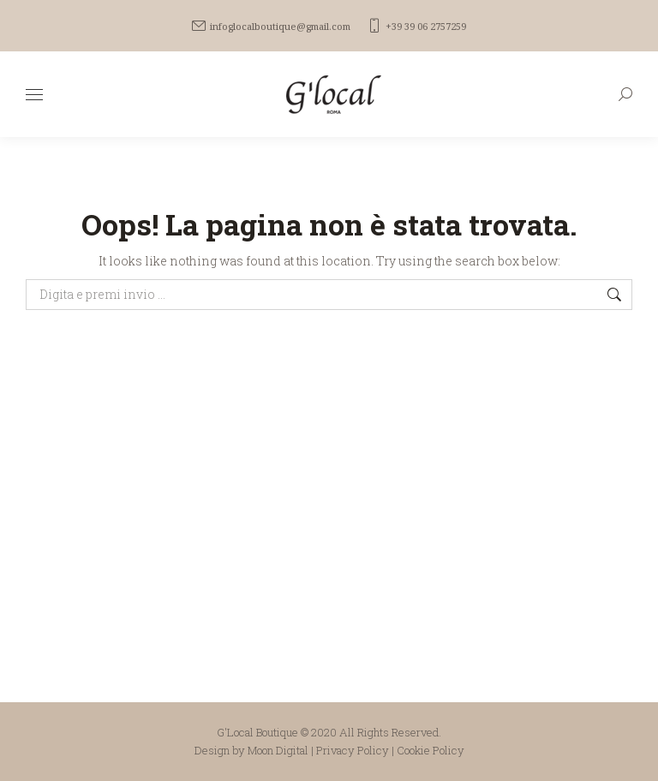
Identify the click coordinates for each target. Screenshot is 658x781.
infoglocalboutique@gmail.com (271, 26)
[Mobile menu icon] (34, 94)
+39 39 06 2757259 (417, 26)
